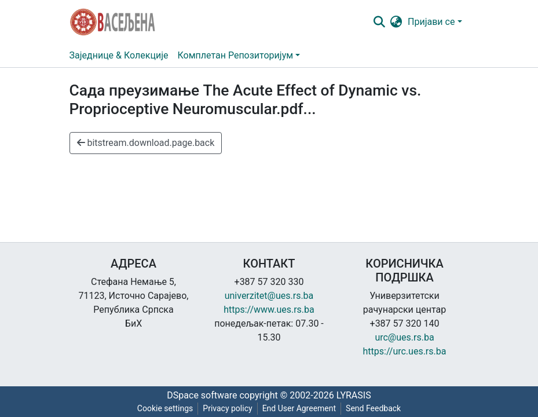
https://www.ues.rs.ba (269, 309)
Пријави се (431, 21)
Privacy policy (227, 408)
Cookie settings (165, 408)
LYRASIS (353, 395)
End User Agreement (299, 408)
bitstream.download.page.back (146, 142)
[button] (395, 22)
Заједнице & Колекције (119, 55)
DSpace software (202, 395)
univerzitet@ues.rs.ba (269, 295)
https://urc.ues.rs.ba (404, 351)
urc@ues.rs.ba (404, 337)
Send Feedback (373, 408)
